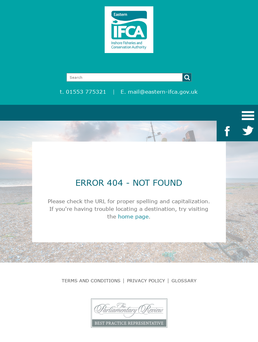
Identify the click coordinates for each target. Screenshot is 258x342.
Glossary (184, 280)
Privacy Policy (146, 280)
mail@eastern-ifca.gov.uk (163, 91)
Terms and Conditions (91, 280)
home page (133, 216)
